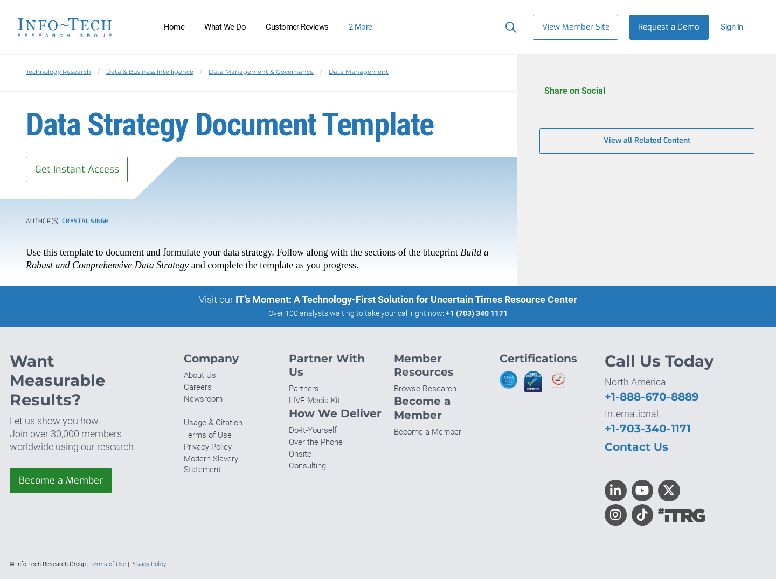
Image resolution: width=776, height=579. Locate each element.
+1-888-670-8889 (652, 396)
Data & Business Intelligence (149, 71)
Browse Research (425, 389)
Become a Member (61, 480)
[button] (736, 27)
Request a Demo (668, 27)
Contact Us (636, 446)
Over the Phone (316, 442)
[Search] (508, 27)
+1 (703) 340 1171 (477, 313)
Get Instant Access (77, 169)
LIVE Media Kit (314, 400)
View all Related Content (647, 141)
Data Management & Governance (261, 71)
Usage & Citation (213, 423)
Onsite (300, 454)
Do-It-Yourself (313, 430)
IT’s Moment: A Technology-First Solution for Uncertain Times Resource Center (406, 299)
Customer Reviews (297, 27)
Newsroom (203, 399)
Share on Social (647, 91)
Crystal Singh (85, 221)
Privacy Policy (208, 447)
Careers (198, 387)
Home (174, 27)
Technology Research (58, 71)
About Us (200, 375)
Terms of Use (208, 435)
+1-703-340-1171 (648, 428)
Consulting (307, 466)
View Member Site (575, 27)
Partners (304, 389)
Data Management (359, 71)
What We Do (225, 27)
